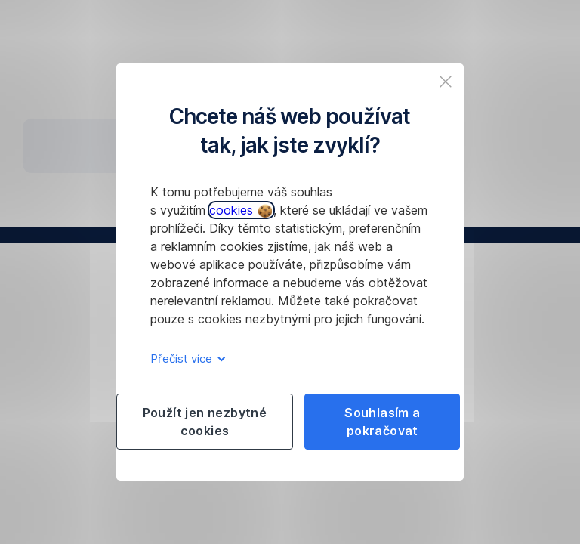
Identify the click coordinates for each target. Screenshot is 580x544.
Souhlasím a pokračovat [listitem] (382, 421)
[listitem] (446, 82)
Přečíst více (185, 358)
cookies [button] (240, 210)
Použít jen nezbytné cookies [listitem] (205, 421)
